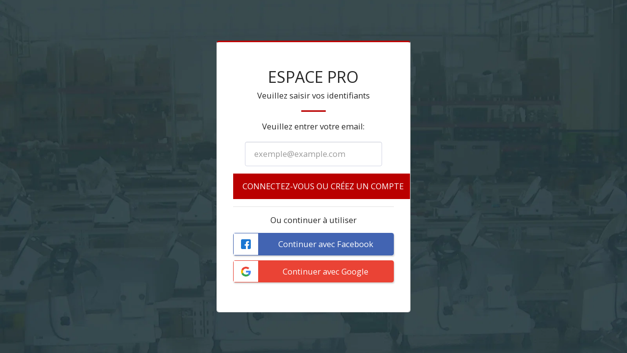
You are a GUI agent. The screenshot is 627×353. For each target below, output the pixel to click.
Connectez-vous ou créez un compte (323, 186)
